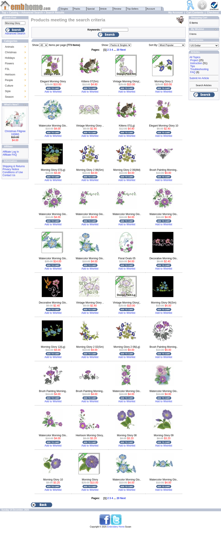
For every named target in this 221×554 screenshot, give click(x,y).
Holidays (10, 57)
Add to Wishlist (53, 91)
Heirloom (10, 74)
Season (9, 96)
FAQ (192, 72)
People (9, 80)
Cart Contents (194, 12)
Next (123, 49)
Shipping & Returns (14, 166)
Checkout (213, 12)
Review (117, 8)
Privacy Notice (11, 169)
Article (103, 8)
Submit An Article (199, 78)
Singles (64, 8)
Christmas (11, 52)
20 (118, 49)
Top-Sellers (132, 8)
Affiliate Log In (11, 151)
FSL (7, 69)
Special (91, 8)
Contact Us (9, 175)
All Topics (194, 57)
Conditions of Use (13, 172)
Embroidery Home (116, 527)
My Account (175, 12)
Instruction (196, 63)
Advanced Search (32, 12)
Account (151, 8)
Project (194, 60)
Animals (9, 46)
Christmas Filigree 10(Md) (15, 133)
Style (8, 91)
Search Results (55, 12)
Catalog (13, 12)
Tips (192, 66)
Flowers (9, 63)
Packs (77, 8)
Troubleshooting (199, 69)
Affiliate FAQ (10, 154)
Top (4, 12)
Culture (9, 85)
